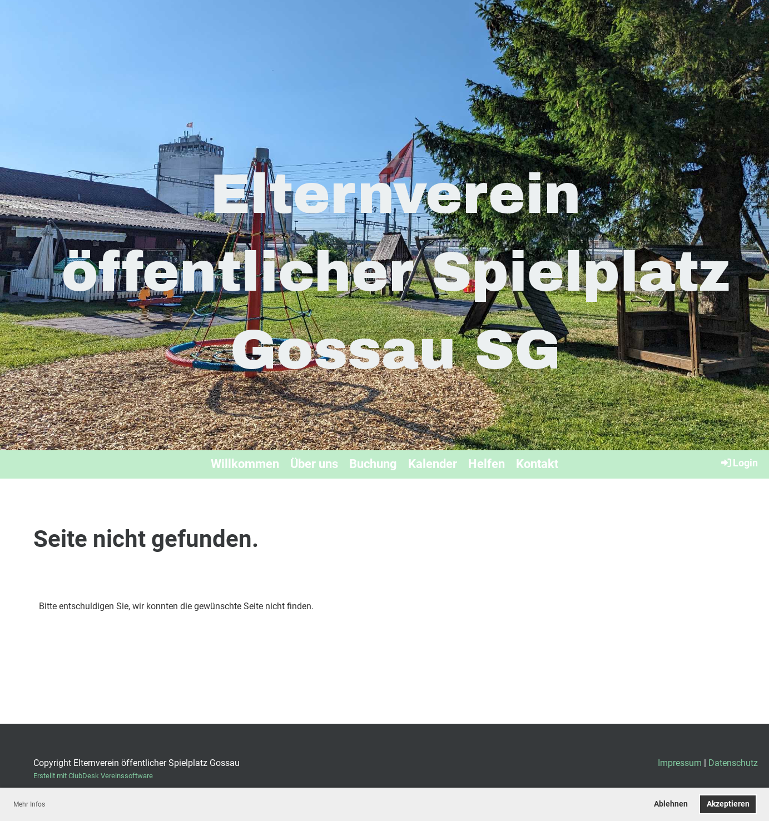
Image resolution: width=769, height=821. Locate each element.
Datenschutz (733, 763)
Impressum (680, 763)
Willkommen (245, 464)
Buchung (373, 464)
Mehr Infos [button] (29, 804)
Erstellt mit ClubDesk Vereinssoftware (93, 776)
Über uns (314, 464)
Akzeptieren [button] (728, 804)
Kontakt (537, 464)
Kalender (432, 464)
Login (739, 462)
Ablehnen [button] (671, 804)
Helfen (486, 464)
